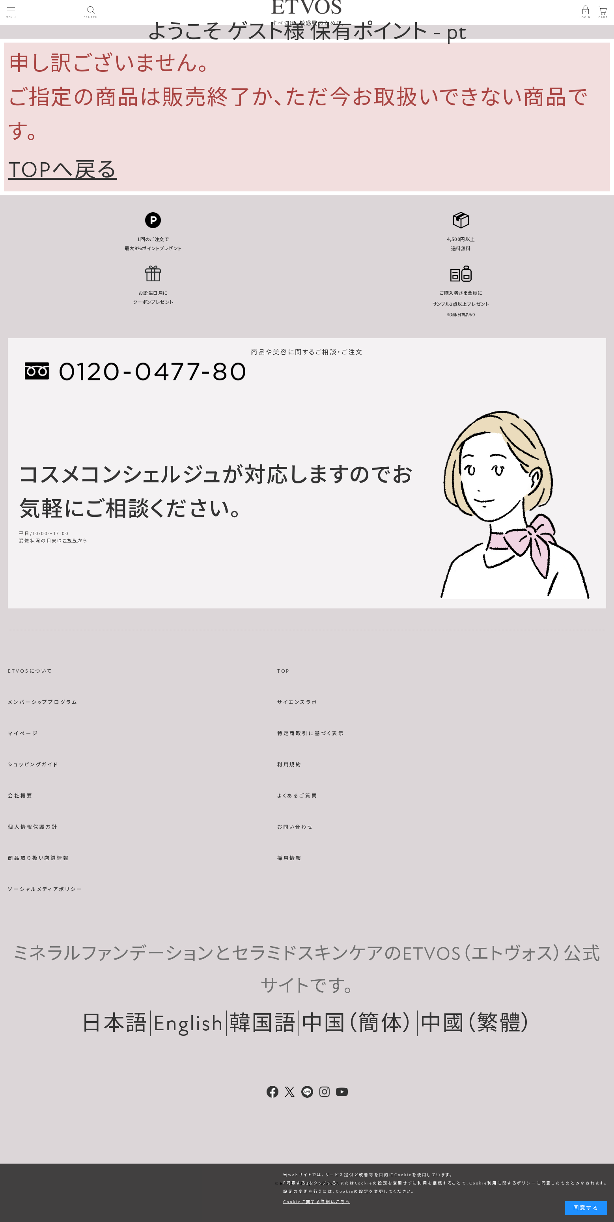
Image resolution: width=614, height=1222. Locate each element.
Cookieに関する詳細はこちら (316, 1202)
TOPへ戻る (62, 170)
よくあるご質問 (297, 796)
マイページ (23, 733)
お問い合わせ (295, 827)
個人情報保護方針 (33, 827)
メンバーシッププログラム (43, 702)
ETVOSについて (30, 671)
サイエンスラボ (297, 702)
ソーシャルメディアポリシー (45, 889)
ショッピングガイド (33, 765)
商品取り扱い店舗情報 (38, 858)
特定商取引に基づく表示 (311, 733)
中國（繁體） (476, 1023)
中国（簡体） (357, 1023)
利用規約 (289, 765)
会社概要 (20, 796)
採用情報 (289, 858)
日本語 (114, 1023)
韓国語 (263, 1023)
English (188, 1023)
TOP (283, 671)
